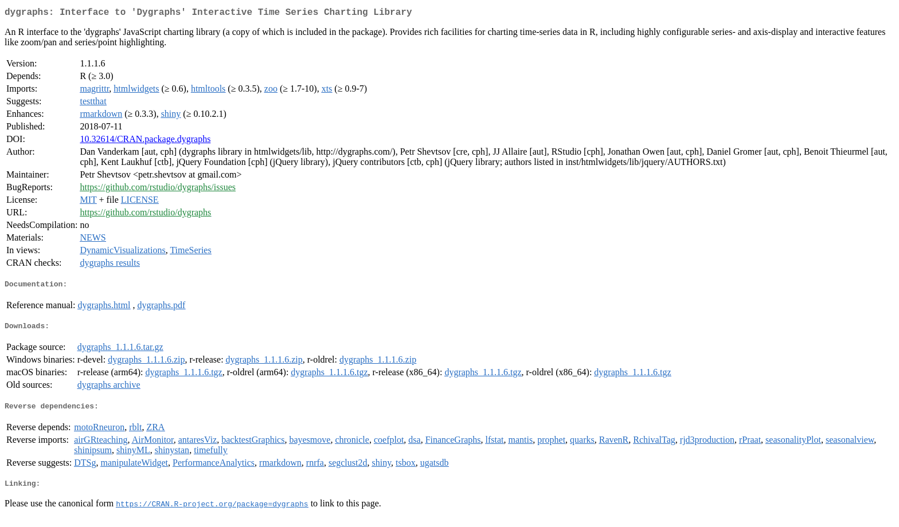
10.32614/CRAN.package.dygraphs (145, 141)
